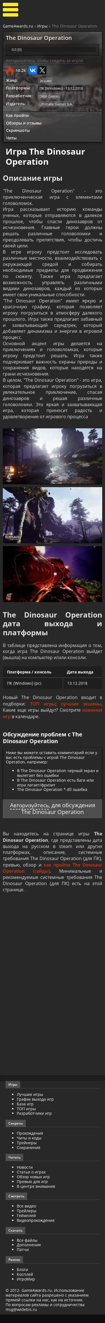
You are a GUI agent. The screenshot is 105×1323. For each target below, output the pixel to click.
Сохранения (28, 1156)
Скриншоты (18, 130)
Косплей (25, 1282)
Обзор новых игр (33, 1185)
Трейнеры (27, 1151)
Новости (25, 1175)
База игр (25, 1112)
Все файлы (27, 1248)
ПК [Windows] (51, 88)
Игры (42, 26)
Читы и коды (29, 1146)
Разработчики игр (34, 1121)
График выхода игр (35, 1107)
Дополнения (29, 1253)
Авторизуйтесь (29, 813)
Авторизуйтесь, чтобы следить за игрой (44, 60)
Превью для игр (32, 1190)
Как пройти (17, 115)
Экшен (45, 80)
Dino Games (49, 96)
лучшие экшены (81, 712)
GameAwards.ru (18, 26)
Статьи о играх (31, 1180)
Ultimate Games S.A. (56, 103)
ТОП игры (42, 712)
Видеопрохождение (36, 1228)
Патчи (23, 1258)
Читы (11, 137)
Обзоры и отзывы (23, 122)
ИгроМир (26, 1287)
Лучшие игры (30, 1102)
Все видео (26, 1214)
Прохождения (30, 1141)
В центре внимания (36, 1194)
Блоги (22, 1278)
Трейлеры (26, 1219)
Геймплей (26, 1224)
